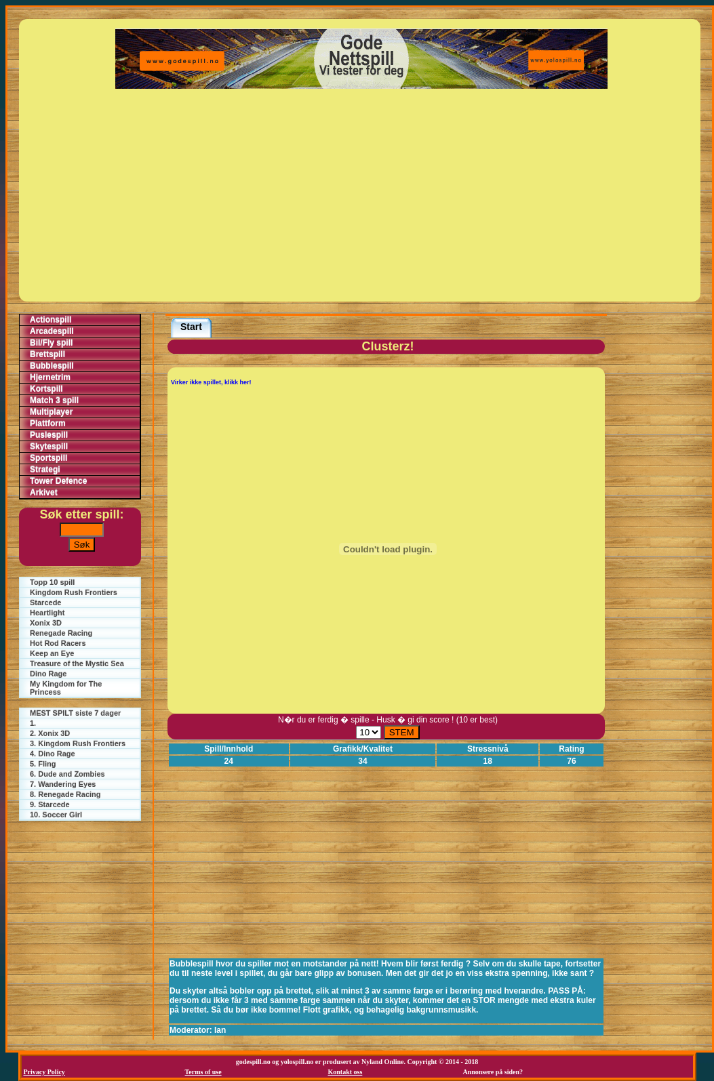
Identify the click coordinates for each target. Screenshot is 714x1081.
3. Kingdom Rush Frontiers (77, 743)
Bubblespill (52, 366)
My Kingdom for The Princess (66, 688)
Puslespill (49, 435)
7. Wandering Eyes (63, 784)
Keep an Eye (52, 653)
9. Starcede (50, 804)
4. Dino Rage (52, 754)
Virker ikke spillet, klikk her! (211, 382)
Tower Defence (58, 481)
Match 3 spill (54, 400)
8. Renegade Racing (65, 794)
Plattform (48, 423)
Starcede (45, 602)
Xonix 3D (46, 623)
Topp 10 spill (52, 582)
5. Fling (43, 764)
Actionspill (50, 320)
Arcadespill (52, 331)
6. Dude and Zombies (67, 774)
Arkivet (44, 492)
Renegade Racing (61, 633)
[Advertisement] (361, 195)
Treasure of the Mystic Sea (77, 663)
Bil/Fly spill (51, 343)
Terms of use (203, 1072)
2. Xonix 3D (50, 733)
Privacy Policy (44, 1072)
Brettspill (47, 354)
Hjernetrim (50, 377)
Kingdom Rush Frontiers (73, 592)
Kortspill (46, 389)
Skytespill (49, 446)
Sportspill (48, 458)
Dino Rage (48, 674)
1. (33, 723)
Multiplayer (51, 412)
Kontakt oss (345, 1072)
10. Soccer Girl (56, 815)
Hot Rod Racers (58, 643)
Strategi (45, 469)
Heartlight (47, 613)
